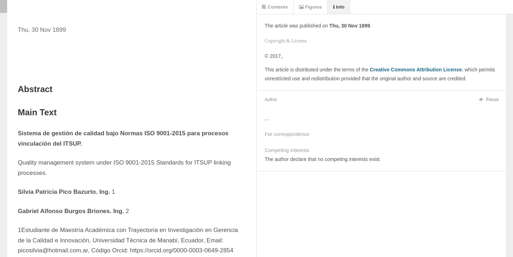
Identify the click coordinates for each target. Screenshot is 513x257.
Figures (310, 7)
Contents (275, 7)
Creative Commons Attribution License (416, 69)
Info (338, 7)
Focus (489, 99)
